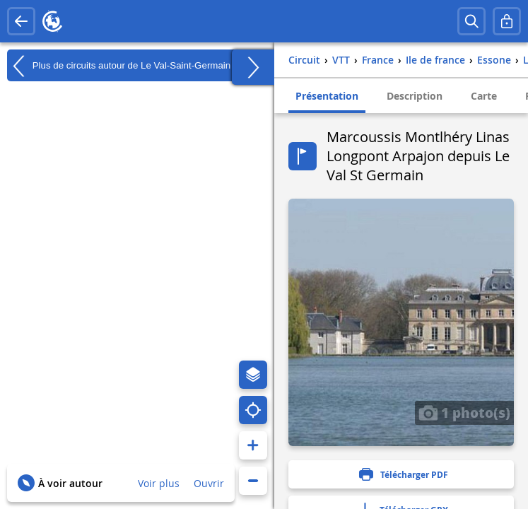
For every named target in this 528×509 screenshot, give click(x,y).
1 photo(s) (464, 412)
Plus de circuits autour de (118, 65)
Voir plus (159, 483)
